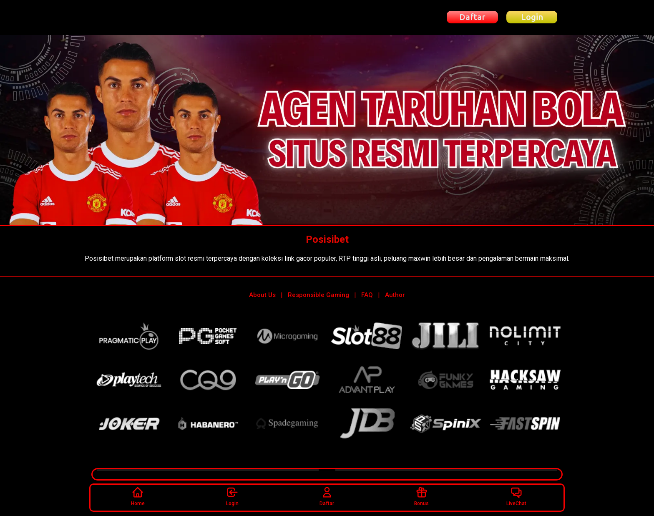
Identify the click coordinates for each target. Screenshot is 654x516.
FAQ (367, 295)
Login (232, 496)
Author (395, 295)
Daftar (326, 496)
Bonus (421, 496)
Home (138, 496)
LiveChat (516, 496)
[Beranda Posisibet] (136, 17)
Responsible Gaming (318, 295)
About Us (262, 295)
